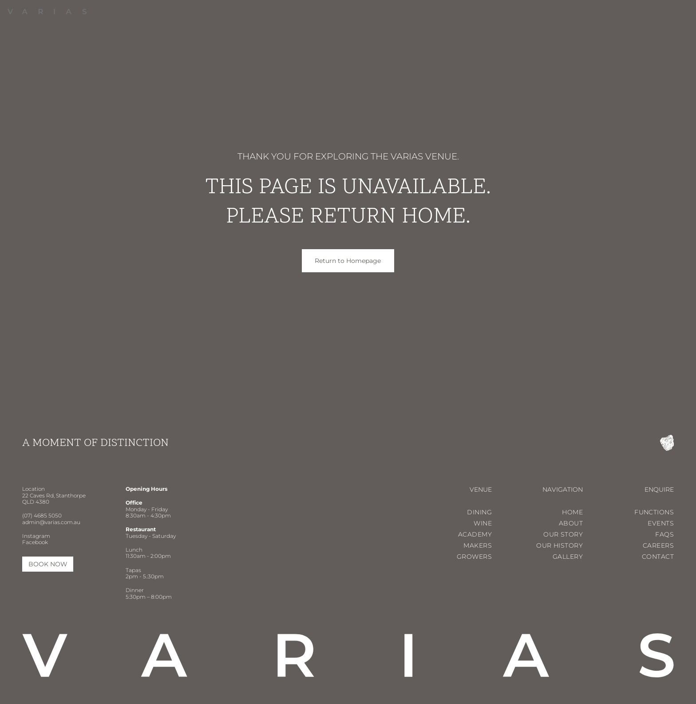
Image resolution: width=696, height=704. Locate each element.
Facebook (35, 542)
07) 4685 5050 (43, 515)
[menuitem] (466, 13)
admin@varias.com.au (51, 522)
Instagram (36, 536)
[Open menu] (674, 13)
